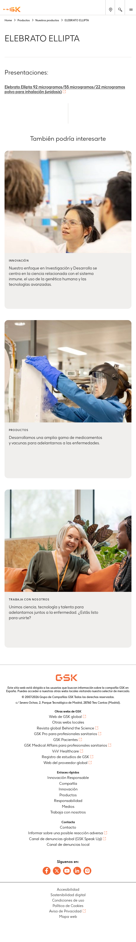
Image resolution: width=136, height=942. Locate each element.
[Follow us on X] (57, 871)
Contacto (68, 827)
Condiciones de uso (68, 900)
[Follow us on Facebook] (47, 871)
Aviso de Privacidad (65, 911)
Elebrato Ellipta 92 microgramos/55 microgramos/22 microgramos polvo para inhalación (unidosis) (65, 89)
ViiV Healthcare (65, 751)
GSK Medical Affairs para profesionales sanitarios (65, 745)
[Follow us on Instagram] (87, 871)
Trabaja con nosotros (68, 812)
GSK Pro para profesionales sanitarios (65, 733)
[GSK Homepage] (12, 9)
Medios (68, 806)
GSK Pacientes (65, 739)
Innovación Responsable (68, 777)
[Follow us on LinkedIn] (77, 871)
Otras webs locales (68, 722)
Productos (68, 795)
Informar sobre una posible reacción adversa (65, 833)
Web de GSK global (65, 716)
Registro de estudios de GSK (65, 757)
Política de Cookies (68, 906)
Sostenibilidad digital (68, 895)
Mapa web (68, 916)
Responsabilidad (68, 800)
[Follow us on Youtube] (67, 871)
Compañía (68, 783)
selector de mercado (115, 691)
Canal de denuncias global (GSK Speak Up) (65, 839)
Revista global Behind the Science (65, 728)
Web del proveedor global (65, 762)
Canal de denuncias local (68, 844)
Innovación (68, 789)
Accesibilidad (68, 889)
